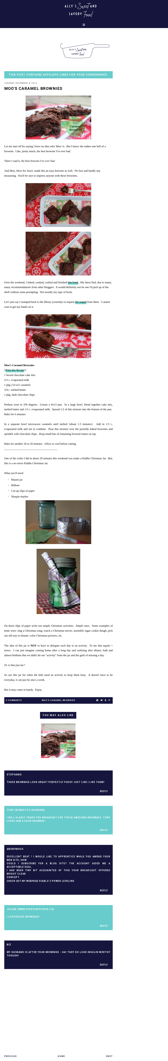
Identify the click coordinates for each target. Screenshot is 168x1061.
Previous (10, 1056)
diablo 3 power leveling (56, 881)
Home (61, 1056)
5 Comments (14, 700)
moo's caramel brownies (58, 700)
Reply (104, 791)
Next (109, 1056)
